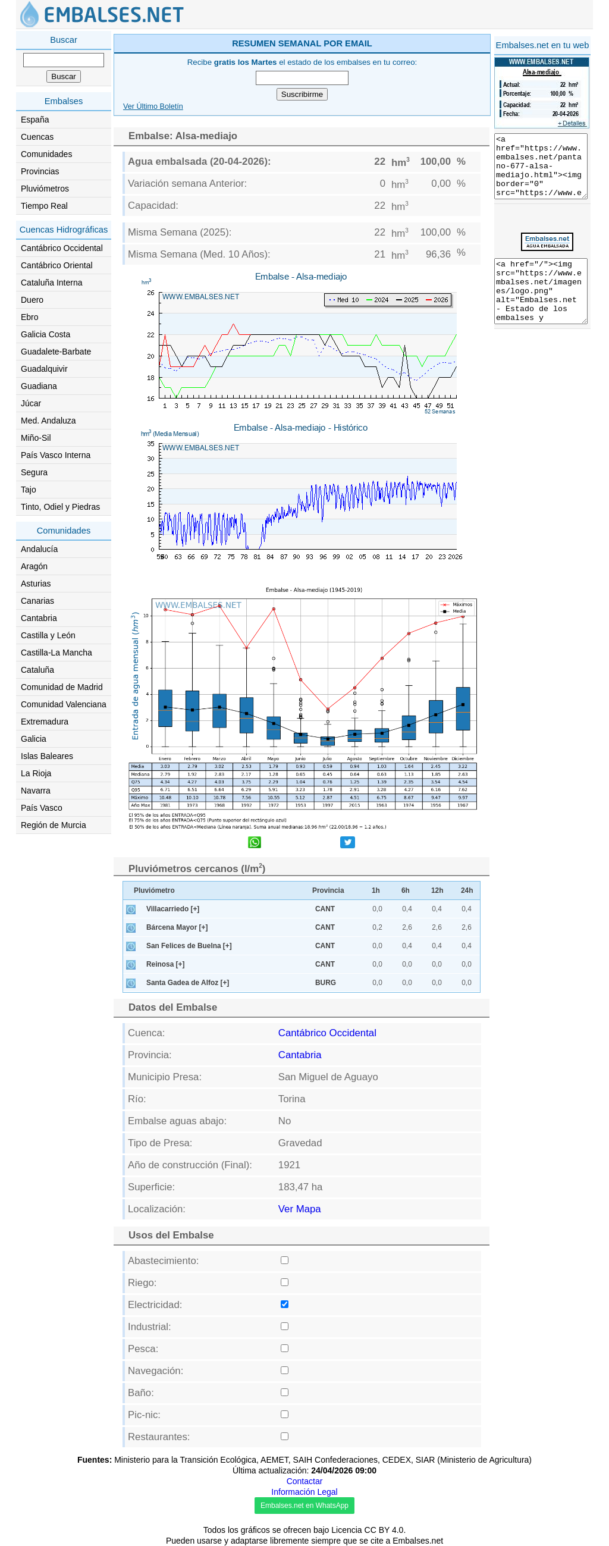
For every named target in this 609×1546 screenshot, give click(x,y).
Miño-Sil (36, 438)
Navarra (36, 790)
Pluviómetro (154, 890)
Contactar (305, 1481)
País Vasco (41, 808)
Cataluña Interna (52, 282)
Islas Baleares (47, 756)
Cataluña (37, 670)
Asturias (36, 583)
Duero (32, 300)
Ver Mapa (299, 1209)
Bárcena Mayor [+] (177, 927)
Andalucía (39, 549)
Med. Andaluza (48, 420)
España (35, 119)
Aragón (34, 566)
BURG (325, 983)
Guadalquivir (44, 369)
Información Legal (304, 1492)
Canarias (37, 601)
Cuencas (37, 137)
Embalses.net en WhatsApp (304, 1505)
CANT (325, 909)
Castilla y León (48, 635)
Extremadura (44, 721)
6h (405, 890)
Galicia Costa (45, 334)
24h (467, 890)
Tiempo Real (44, 206)
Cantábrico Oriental (57, 265)
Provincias (40, 171)
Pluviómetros (45, 188)
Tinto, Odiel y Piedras (60, 507)
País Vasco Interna (55, 455)
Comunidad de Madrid (62, 687)
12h (437, 890)
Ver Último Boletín (153, 106)
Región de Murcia (53, 825)
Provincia (328, 890)
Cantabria (39, 618)
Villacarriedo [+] (172, 909)
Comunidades (46, 154)
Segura (34, 472)
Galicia (33, 739)
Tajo (28, 489)
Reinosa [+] (165, 964)
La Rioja (36, 773)
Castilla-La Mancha (56, 652)
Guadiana (39, 386)
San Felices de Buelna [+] (189, 946)
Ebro (30, 317)
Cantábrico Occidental (62, 248)
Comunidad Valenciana (63, 704)
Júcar (31, 403)
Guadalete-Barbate (56, 351)
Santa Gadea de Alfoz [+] (187, 983)
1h (376, 890)
